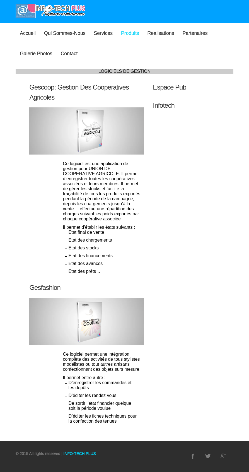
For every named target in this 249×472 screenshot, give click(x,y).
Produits (130, 33)
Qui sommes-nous (65, 33)
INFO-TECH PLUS (79, 453)
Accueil (28, 33)
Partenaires (194, 33)
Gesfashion (44, 287)
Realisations (161, 33)
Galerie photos (36, 53)
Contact (69, 53)
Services (103, 33)
